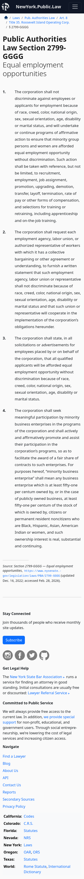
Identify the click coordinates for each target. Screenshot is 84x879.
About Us (10, 770)
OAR (27, 852)
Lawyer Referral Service (47, 692)
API (5, 777)
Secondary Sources (18, 799)
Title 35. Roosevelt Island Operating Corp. (39, 22)
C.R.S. (28, 823)
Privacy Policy (14, 806)
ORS (36, 852)
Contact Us (12, 784)
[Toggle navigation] (75, 6)
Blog (6, 763)
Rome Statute (35, 866)
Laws (16, 18)
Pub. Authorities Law (40, 18)
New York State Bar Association (36, 676)
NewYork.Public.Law (38, 7)
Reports (9, 792)
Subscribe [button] (14, 640)
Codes (29, 816)
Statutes (31, 830)
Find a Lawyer (14, 756)
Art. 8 (63, 18)
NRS (27, 837)
